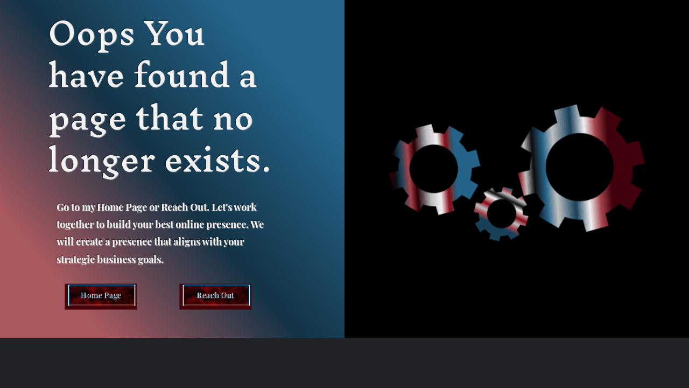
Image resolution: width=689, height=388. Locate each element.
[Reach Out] (216, 295)
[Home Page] (102, 295)
